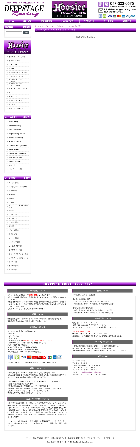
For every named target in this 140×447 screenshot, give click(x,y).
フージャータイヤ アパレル (52, 26)
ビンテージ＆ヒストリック (18, 72)
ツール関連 (13, 262)
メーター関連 (14, 238)
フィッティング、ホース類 (18, 254)
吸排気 (11, 210)
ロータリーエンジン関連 (18, 187)
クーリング (13, 214)
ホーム (37, 26)
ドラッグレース (14, 61)
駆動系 (11, 226)
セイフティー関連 (15, 250)
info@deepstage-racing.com (91, 372)
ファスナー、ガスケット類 (18, 258)
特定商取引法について (41, 438)
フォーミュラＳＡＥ (16, 76)
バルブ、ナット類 (15, 169)
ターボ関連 (13, 191)
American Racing (15, 126)
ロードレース (14, 65)
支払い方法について (59, 438)
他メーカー (13, 165)
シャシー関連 (14, 222)
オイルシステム (14, 218)
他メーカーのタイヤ (16, 108)
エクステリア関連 (15, 246)
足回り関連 (13, 234)
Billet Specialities (15, 130)
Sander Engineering (16, 138)
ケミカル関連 (14, 266)
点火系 (11, 202)
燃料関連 (12, 195)
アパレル (12, 104)
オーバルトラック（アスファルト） (15, 84)
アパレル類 (13, 270)
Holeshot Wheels (15, 142)
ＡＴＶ (11, 92)
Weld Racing (13, 122)
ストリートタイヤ (15, 100)
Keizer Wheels (14, 149)
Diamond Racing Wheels (18, 145)
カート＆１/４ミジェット (18, 88)
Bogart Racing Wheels (17, 134)
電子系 (11, 198)
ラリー (12, 68)
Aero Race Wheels (15, 157)
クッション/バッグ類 (72, 26)
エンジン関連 (14, 183)
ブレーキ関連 (14, 230)
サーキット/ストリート (17, 57)
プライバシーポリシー (95, 438)
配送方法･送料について (76, 438)
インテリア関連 (14, 242)
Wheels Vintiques (15, 161)
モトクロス (13, 96)
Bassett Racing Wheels (17, 153)
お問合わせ (110, 438)
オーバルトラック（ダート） (15, 80)
